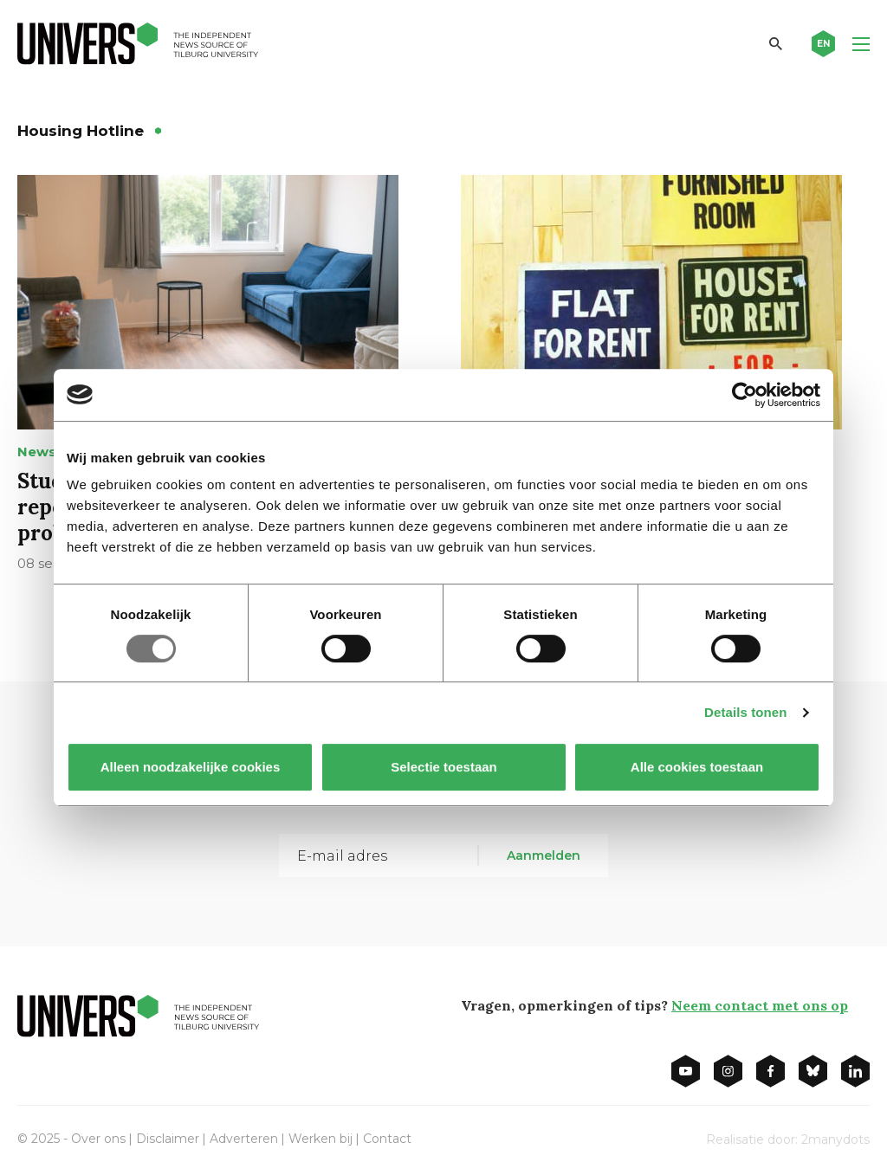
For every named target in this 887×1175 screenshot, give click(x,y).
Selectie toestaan (444, 766)
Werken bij (320, 1139)
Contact (387, 1139)
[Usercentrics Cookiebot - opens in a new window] (744, 395)
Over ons (98, 1139)
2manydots (835, 1139)
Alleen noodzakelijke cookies (190, 766)
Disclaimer (167, 1139)
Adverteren (244, 1139)
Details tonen (745, 712)
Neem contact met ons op (759, 1005)
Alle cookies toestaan (697, 766)
